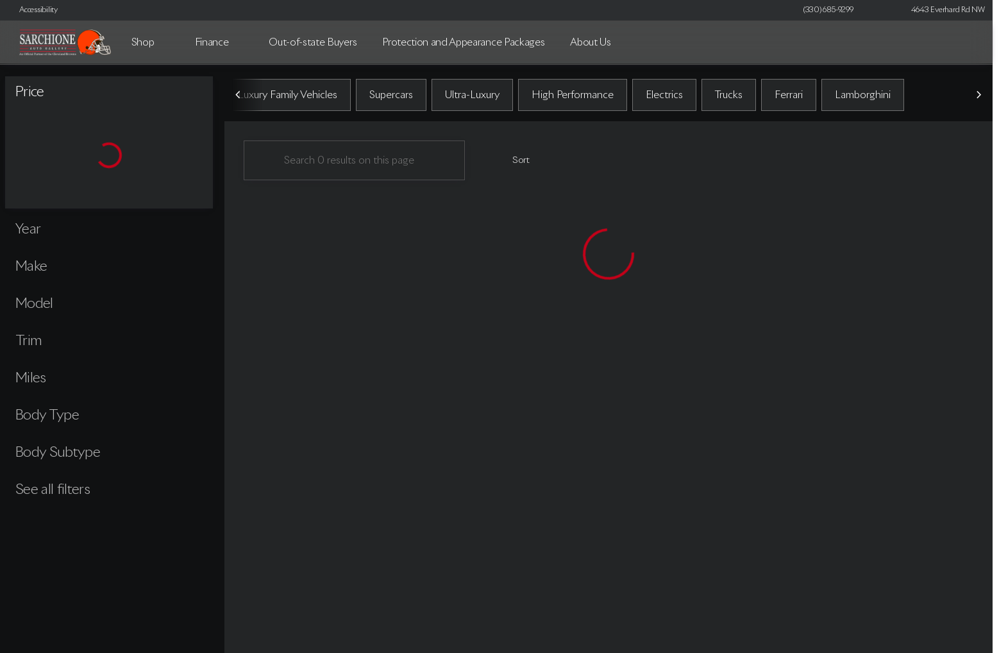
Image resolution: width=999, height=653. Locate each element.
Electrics (664, 95)
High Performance (573, 95)
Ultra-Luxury (472, 95)
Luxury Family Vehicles (287, 95)
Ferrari (789, 95)
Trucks (729, 95)
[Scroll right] (978, 95)
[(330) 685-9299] (828, 10)
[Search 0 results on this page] (354, 161)
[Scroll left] (238, 95)
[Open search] (963, 42)
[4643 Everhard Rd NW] (942, 10)
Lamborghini (863, 95)
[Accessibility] (32, 10)
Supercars (391, 95)
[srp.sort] (514, 161)
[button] (881, 10)
